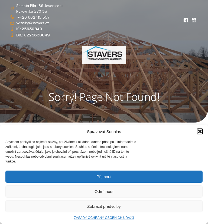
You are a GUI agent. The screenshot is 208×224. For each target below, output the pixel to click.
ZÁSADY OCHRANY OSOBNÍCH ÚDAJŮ (104, 218)
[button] (200, 131)
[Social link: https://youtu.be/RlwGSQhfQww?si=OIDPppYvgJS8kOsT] (194, 20)
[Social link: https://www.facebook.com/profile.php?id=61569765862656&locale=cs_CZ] (186, 20)
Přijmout (103, 176)
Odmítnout (104, 191)
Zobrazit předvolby (104, 206)
